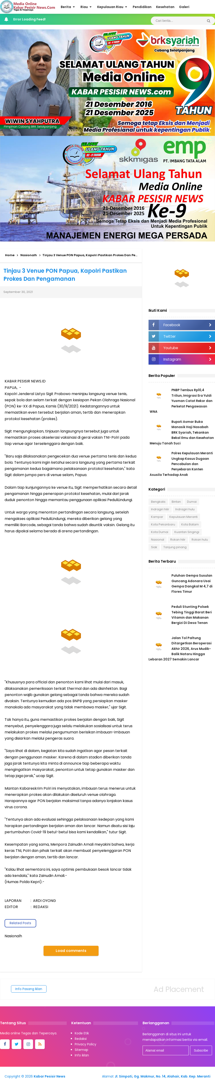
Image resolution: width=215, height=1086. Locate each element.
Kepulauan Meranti (183, 518)
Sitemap (81, 1049)
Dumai (192, 503)
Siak (154, 549)
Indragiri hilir (160, 511)
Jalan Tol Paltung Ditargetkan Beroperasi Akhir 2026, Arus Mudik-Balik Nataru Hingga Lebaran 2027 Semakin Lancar (180, 653)
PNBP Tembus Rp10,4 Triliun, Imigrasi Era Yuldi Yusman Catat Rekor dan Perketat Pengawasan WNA (181, 401)
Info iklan (82, 1055)
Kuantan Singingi (186, 534)
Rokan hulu (200, 541)
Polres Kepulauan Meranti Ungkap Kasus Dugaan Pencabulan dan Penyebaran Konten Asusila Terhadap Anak (181, 465)
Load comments (71, 950)
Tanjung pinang (175, 549)
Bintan (176, 503)
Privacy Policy (85, 1044)
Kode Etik (82, 1033)
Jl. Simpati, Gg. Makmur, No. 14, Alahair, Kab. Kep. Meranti (162, 1076)
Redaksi (81, 1038)
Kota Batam (190, 526)
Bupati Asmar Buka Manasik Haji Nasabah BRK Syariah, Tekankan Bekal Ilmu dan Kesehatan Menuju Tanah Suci (179, 433)
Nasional (157, 541)
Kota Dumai (159, 534)
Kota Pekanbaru (163, 526)
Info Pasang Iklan (28, 989)
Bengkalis (158, 503)
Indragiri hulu (185, 511)
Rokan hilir (177, 541)
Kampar (157, 518)
